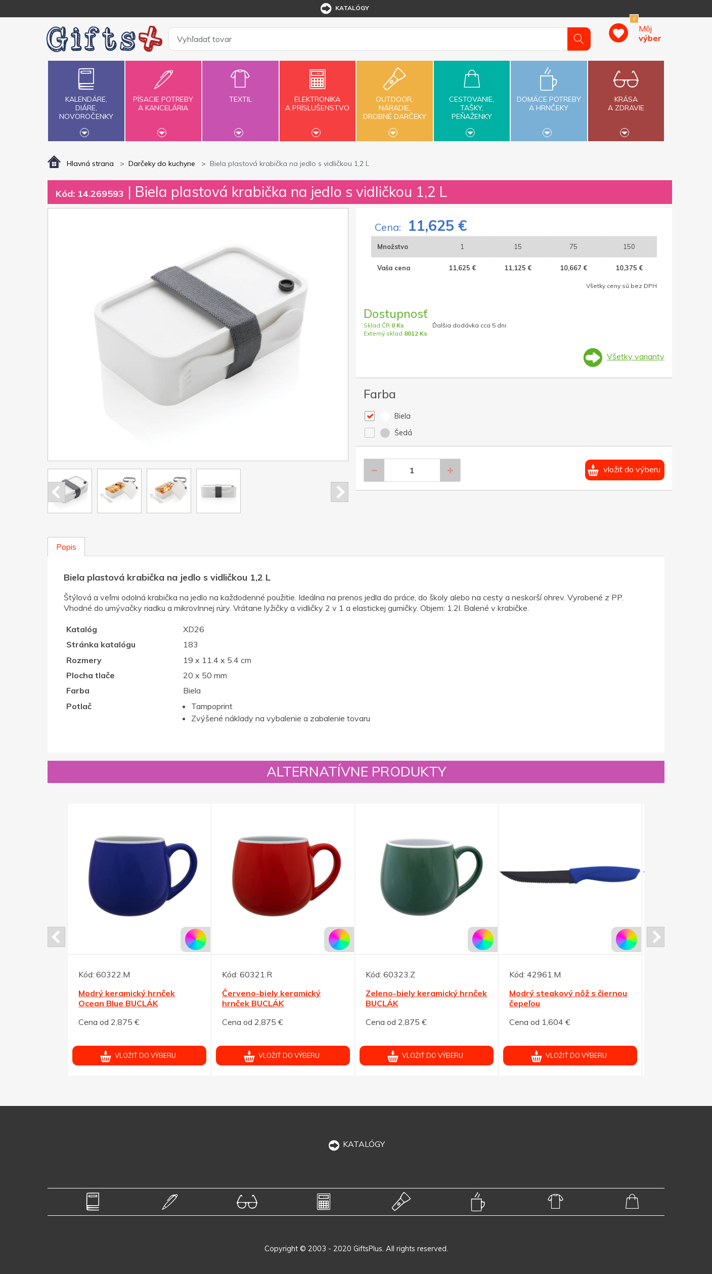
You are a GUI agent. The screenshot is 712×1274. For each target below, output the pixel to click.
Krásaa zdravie (626, 98)
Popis (66, 547)
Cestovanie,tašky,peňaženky (472, 100)
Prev (56, 492)
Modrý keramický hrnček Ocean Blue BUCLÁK (126, 998)
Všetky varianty (635, 356)
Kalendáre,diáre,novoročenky (86, 100)
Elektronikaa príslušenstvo (317, 98)
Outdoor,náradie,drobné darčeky (394, 100)
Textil (240, 93)
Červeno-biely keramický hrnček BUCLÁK (271, 998)
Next (339, 492)
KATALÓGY (356, 1144)
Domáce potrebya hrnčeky (549, 98)
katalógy (344, 9)
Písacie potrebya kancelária (163, 98)
